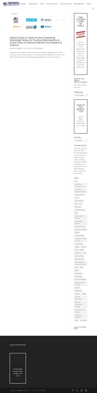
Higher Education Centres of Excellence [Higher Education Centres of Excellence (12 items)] (80, 263)
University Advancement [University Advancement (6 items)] (78, 298)
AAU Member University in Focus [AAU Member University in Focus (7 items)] (80, 185)
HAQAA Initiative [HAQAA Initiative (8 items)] (79, 256)
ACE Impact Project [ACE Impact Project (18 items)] (80, 210)
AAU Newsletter (79, 4)
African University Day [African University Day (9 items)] (80, 229)
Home (5, 4)
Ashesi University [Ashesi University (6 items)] (79, 235)
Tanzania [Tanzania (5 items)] (77, 294)
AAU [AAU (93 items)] (76, 181)
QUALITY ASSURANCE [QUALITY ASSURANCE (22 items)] (80, 279)
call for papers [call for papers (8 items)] (79, 244)
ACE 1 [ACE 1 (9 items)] (80, 204)
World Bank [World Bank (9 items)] (83, 320)
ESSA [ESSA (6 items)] (84, 253)
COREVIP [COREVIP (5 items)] (77, 247)
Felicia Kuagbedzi (16, 48)
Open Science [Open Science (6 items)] (78, 273)
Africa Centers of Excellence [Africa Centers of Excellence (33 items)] (79, 217)
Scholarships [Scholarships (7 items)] (78, 291)
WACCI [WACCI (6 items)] (76, 320)
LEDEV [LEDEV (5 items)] (81, 267)
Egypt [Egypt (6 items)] (82, 250)
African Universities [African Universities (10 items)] (80, 226)
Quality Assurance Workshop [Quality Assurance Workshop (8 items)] (79, 284)
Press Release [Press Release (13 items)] (78, 276)
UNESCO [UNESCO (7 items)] (83, 294)
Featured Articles (65, 4)
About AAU (12, 4)
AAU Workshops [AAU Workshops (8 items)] (79, 201)
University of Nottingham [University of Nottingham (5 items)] (78, 316)
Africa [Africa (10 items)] (76, 213)
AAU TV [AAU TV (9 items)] (77, 198)
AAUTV (89, 4)
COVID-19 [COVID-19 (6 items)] (83, 247)
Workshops (22, 4)
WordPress (41, 390)
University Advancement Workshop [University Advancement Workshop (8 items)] (78, 304)
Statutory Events (52, 4)
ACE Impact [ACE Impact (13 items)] (78, 207)
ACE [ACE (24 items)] (76, 204)
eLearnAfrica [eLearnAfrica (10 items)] (78, 253)
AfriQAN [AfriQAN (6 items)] (77, 232)
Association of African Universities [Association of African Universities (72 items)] (80, 240)
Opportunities (33, 4)
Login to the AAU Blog (17, 345)
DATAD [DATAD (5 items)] (77, 250)
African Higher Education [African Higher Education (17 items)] (78, 222)
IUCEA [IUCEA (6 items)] (76, 267)
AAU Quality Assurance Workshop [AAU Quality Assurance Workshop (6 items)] (80, 191)
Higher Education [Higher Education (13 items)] (79, 259)
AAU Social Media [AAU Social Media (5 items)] (79, 195)
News (42, 4)
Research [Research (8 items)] (77, 288)
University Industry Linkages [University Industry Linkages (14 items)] (80, 311)
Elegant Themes (23, 390)
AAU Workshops (38, 48)
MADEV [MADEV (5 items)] (77, 270)
